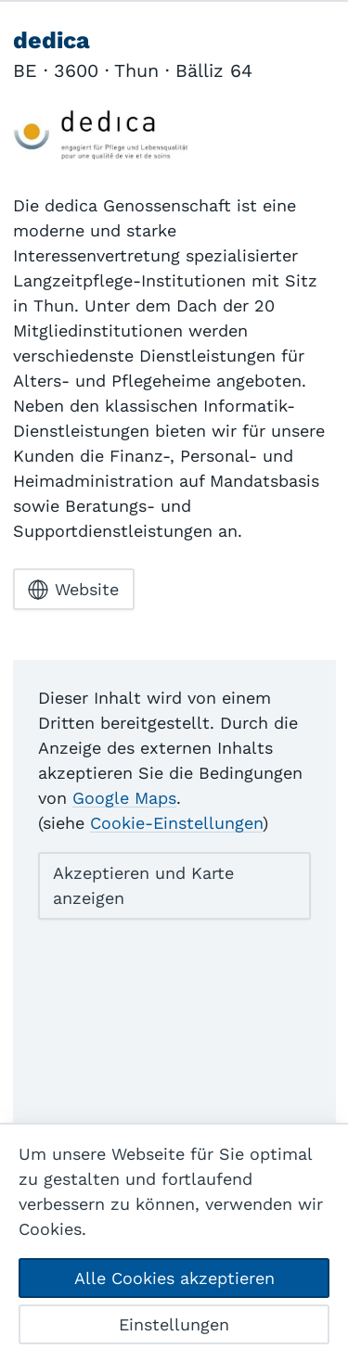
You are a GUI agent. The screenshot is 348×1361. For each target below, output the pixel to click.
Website (73, 589)
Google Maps (124, 798)
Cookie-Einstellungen (176, 823)
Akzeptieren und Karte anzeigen (143, 885)
